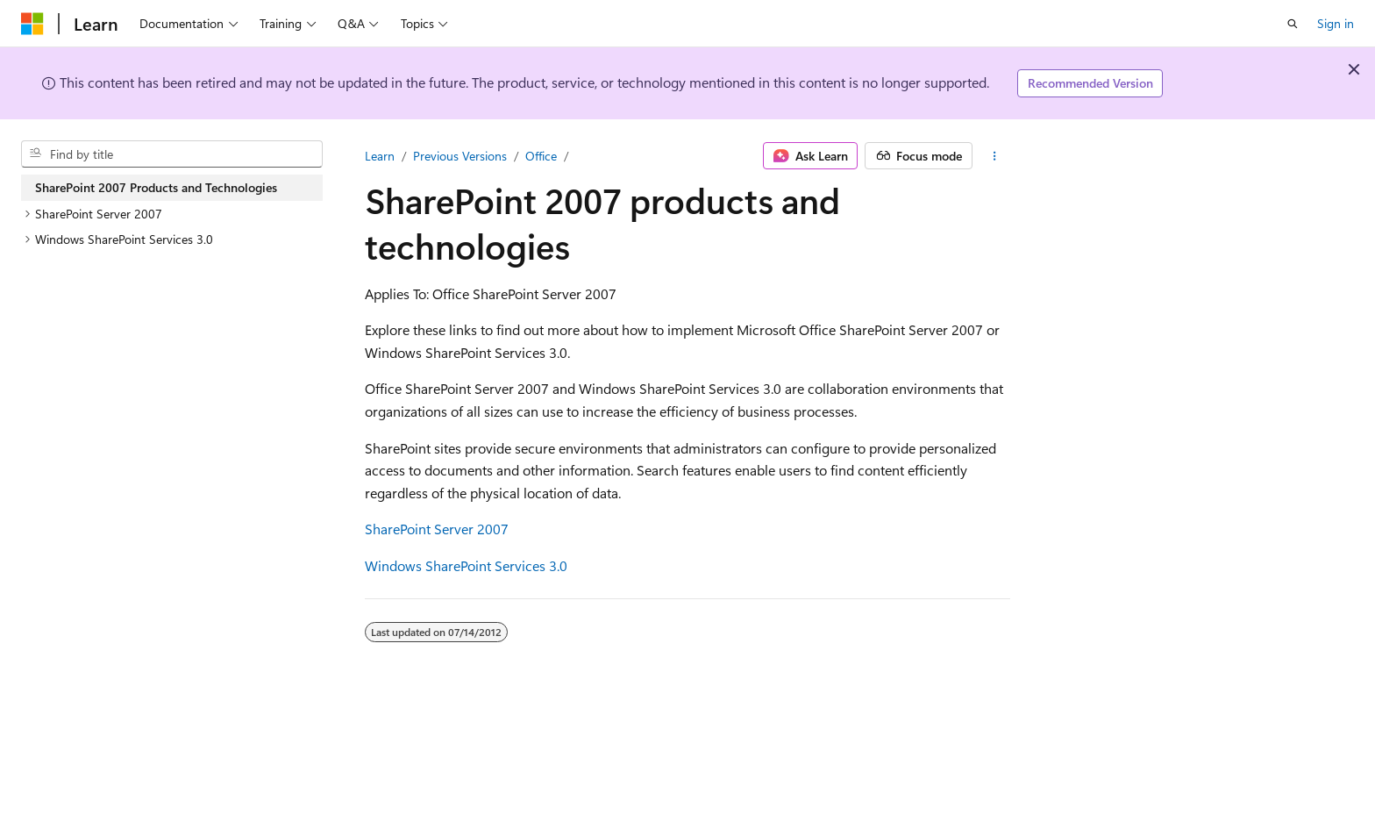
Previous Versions (460, 155)
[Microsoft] (32, 23)
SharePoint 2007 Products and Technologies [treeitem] (156, 187)
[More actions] (995, 156)
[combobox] (172, 154)
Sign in (1335, 23)
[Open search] (1292, 23)
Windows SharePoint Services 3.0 (466, 565)
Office (541, 155)
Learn (380, 155)
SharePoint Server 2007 (437, 528)
